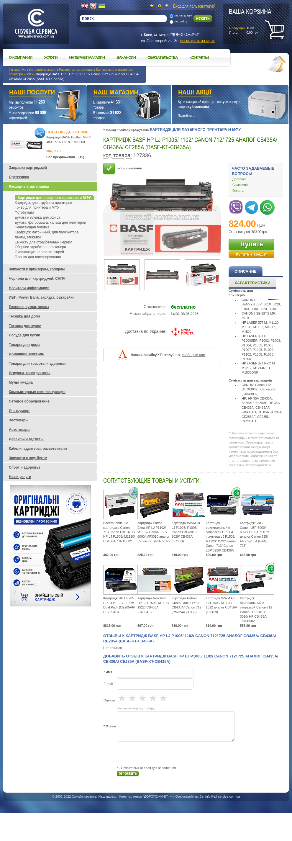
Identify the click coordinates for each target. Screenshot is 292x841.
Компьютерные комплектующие (37, 392)
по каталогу (183, 15)
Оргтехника (19, 177)
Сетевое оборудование (29, 401)
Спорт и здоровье (24, 467)
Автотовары (19, 430)
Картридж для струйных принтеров (43, 203)
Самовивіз (240, 184)
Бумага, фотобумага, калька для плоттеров (50, 222)
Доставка (239, 179)
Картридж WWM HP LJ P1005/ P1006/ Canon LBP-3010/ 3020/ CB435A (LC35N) (186, 532)
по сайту (180, 21)
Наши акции (222, 93)
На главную (17, 69)
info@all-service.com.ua (222, 796)
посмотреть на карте (197, 40)
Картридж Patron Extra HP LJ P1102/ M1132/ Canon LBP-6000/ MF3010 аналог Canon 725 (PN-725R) (153, 532)
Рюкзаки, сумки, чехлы (29, 307)
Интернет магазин (87, 57)
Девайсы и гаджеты (26, 439)
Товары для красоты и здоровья (37, 363)
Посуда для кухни (24, 335)
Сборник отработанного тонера (40, 247)
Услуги (50, 57)
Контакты (199, 57)
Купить (252, 244)
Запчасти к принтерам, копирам (37, 269)
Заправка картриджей (28, 168)
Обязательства (162, 57)
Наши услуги (37, 93)
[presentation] (161, 753)
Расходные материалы (76, 69)
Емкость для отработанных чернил (43, 242)
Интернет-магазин (42, 69)
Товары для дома (24, 345)
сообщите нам (193, 355)
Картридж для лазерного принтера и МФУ (195, 129)
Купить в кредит (251, 254)
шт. (250, 21)
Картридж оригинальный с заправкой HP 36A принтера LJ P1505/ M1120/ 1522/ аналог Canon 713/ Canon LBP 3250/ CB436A (221, 536)
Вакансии (126, 57)
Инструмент (19, 411)
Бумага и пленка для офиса (37, 217)
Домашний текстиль (26, 354)
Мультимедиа (21, 382)
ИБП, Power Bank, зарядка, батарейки (42, 297)
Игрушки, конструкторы (29, 373)
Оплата (238, 190)
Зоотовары (18, 420)
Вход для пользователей (194, 6)
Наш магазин (119, 93)
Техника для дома (24, 316)
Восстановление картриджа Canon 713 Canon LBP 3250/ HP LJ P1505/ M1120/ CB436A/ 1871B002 (119, 532)
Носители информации (29, 288)
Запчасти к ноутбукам (28, 458)
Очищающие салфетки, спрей (39, 252)
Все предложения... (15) (65, 157)
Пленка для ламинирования (38, 257)
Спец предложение (67, 132)
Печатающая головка (32, 227)
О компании (20, 57)
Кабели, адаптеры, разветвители (38, 448)
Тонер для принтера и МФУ (37, 207)
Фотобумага (24, 212)
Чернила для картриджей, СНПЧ (37, 278)
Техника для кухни (25, 326)
